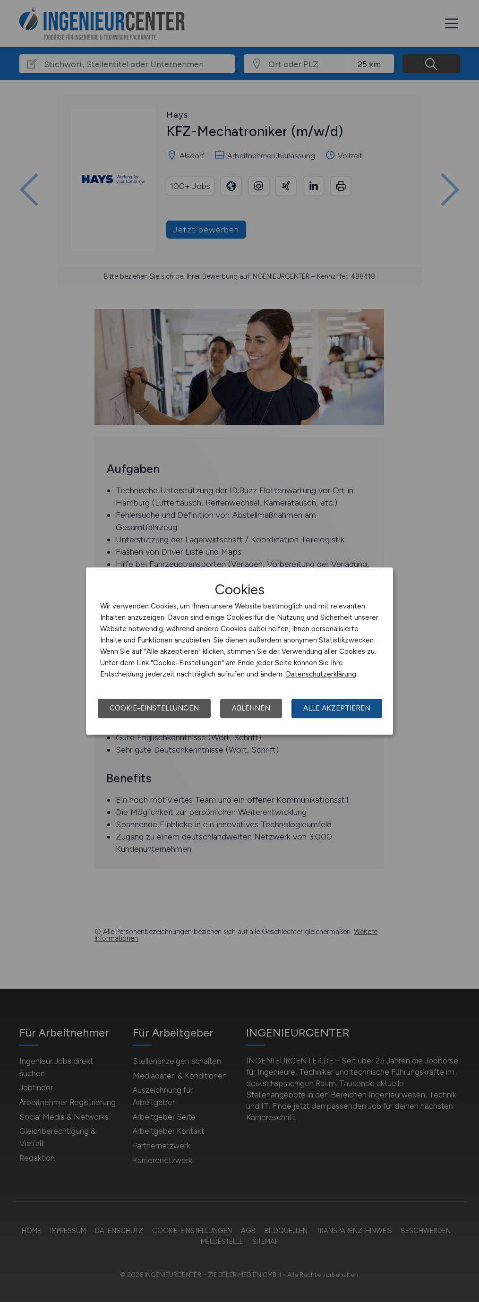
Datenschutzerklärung (321, 674)
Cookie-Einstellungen (154, 708)
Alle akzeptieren (336, 708)
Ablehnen (251, 708)
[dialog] (239, 651)
